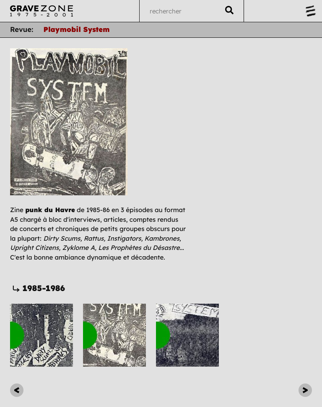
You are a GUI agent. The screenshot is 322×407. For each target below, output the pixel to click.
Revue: (22, 30)
